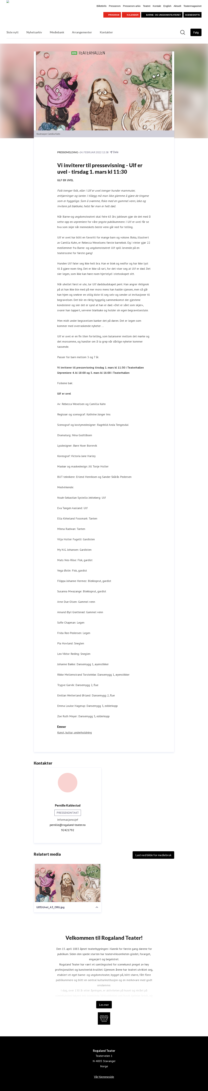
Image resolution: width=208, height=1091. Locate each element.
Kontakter (106, 32)
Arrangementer (82, 32)
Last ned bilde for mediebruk (153, 855)
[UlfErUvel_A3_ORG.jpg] (67, 883)
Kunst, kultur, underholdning (74, 732)
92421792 (67, 830)
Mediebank (57, 32)
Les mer (104, 1004)
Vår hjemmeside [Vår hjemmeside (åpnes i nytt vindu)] (104, 1076)
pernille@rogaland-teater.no (68, 825)
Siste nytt (12, 32)
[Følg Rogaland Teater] (196, 32)
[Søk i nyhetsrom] (182, 32)
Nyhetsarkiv (34, 32)
